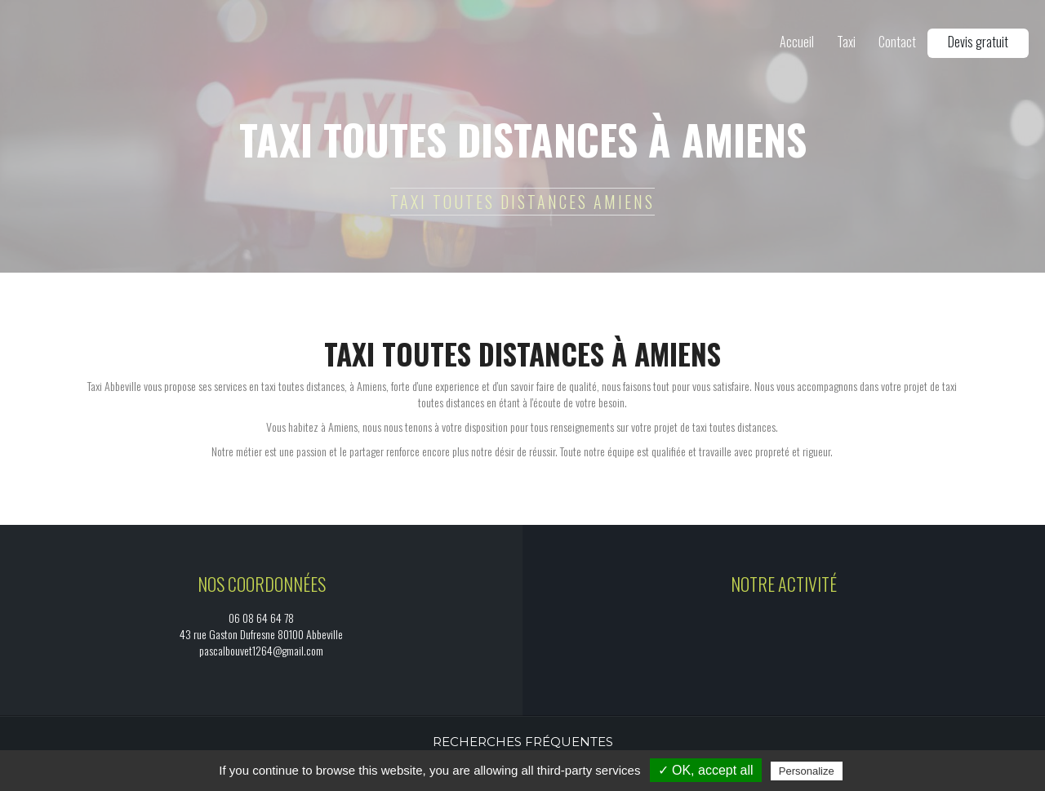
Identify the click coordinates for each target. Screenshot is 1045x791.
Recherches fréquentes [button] (523, 741)
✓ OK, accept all (706, 770)
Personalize (806, 771)
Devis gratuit (978, 41)
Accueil (797, 41)
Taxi (846, 41)
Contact (897, 41)
